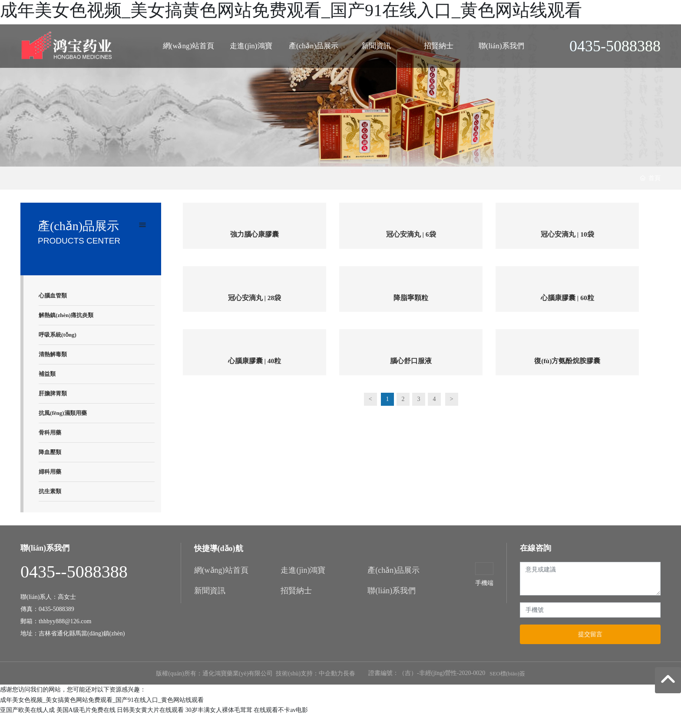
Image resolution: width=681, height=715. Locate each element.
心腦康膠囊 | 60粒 (568, 298)
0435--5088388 (74, 571)
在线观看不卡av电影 (281, 710)
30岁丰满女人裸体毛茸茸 (218, 710)
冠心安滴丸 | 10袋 (568, 234)
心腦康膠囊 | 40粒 (254, 362)
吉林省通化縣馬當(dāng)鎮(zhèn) (82, 633)
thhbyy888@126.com (66, 621)
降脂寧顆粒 (410, 298)
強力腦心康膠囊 (254, 234)
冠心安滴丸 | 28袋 (254, 298)
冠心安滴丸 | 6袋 (411, 234)
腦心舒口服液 (411, 362)
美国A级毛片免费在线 (86, 710)
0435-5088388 (615, 46)
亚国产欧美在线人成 (27, 710)
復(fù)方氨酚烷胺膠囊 (567, 362)
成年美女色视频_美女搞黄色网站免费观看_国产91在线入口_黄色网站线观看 (291, 10)
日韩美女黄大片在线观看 (150, 710)
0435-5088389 (56, 609)
